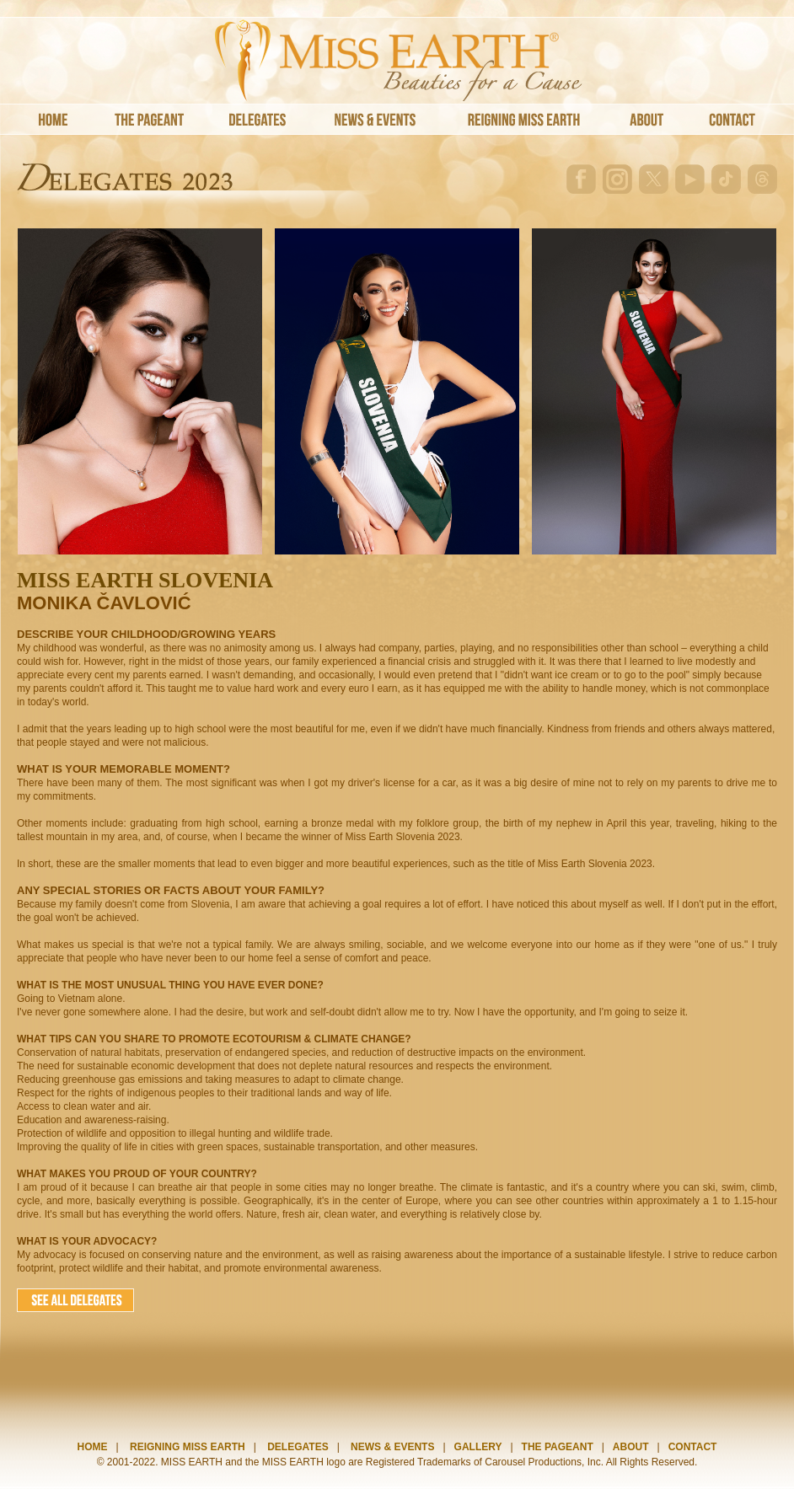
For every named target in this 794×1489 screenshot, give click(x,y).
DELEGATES (297, 1447)
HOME (93, 1447)
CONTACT (692, 1447)
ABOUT (631, 1447)
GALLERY (478, 1447)
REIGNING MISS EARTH (187, 1447)
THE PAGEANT (557, 1447)
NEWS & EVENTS (392, 1447)
